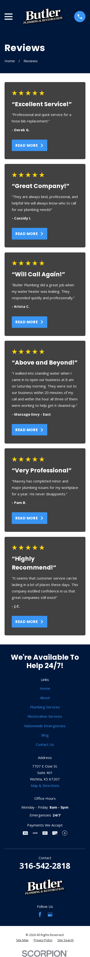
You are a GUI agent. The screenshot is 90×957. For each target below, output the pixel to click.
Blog (45, 735)
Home (45, 688)
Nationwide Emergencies (45, 725)
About (45, 697)
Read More (29, 145)
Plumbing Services (45, 707)
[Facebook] (39, 914)
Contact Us (45, 744)
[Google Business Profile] (50, 914)
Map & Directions (45, 785)
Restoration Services (45, 716)
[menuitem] (22, 940)
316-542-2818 (44, 865)
